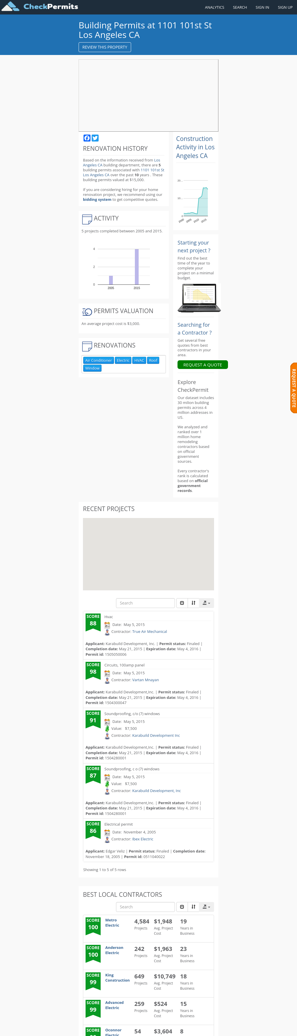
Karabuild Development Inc (156, 632)
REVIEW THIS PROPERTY (104, 47)
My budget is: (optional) (109, 965)
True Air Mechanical (149, 528)
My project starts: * (105, 947)
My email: (96, 929)
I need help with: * (104, 866)
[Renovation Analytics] (199, 194)
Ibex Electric (142, 736)
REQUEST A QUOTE (202, 262)
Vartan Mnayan (145, 577)
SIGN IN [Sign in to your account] (262, 7)
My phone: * (98, 898)
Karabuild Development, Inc (156, 687)
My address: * (100, 913)
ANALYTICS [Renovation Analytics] (214, 7)
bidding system (97, 189)
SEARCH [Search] (240, 7)
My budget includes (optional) (104, 982)
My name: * (98, 882)
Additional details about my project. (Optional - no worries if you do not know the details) (105, 1009)
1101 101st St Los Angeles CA (120, 167)
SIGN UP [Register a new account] (285, 7)
